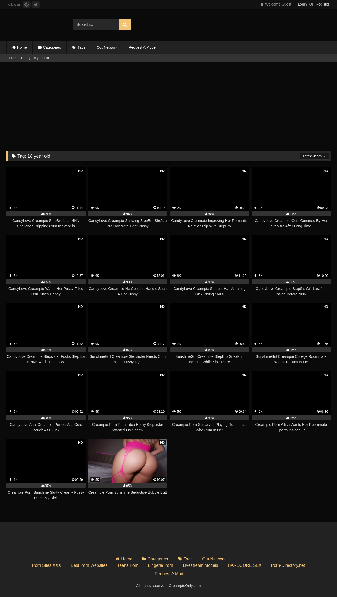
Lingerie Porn (160, 565)
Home (22, 47)
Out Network (107, 47)
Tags (82, 47)
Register (322, 4)
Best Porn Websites (89, 565)
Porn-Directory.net (288, 565)
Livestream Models (200, 565)
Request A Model (142, 47)
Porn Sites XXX (46, 565)
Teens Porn (127, 565)
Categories (52, 47)
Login (302, 4)
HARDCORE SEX (244, 565)
